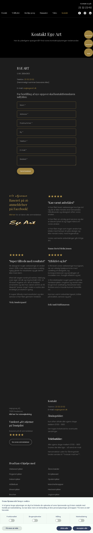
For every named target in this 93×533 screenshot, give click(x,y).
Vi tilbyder (16, 13)
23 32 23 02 (85, 7)
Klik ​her (12, 214)
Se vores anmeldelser (20, 442)
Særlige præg (30, 13)
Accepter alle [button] (82, 528)
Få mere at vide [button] (12, 528)
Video (55, 13)
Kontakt (65, 13)
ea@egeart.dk (29, 88)
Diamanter (44, 13)
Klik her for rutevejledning (20, 414)
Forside (4, 13)
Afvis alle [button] (64, 528)
